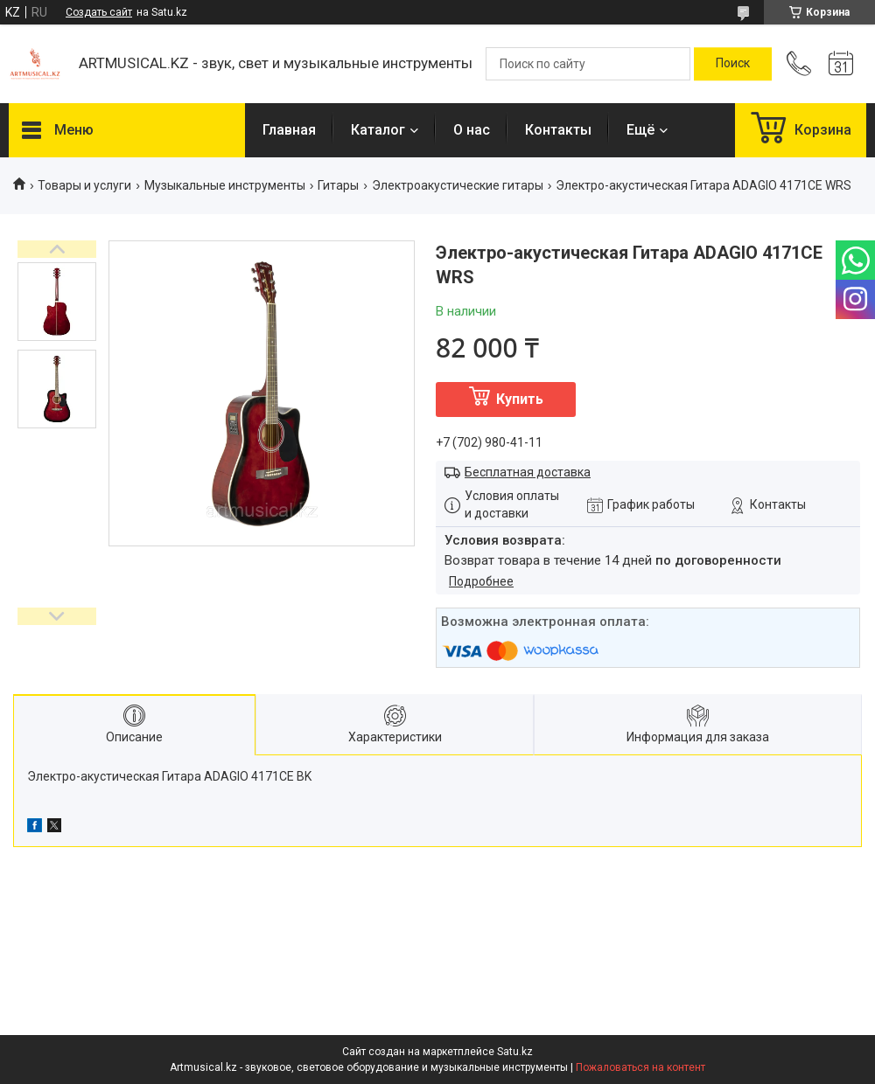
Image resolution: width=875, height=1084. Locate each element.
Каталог (378, 130)
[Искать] (733, 63)
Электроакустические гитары (457, 185)
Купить (519, 399)
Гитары (338, 185)
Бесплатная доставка (528, 472)
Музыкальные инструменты (224, 185)
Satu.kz (515, 1052)
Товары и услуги (84, 185)
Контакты (558, 130)
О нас (471, 130)
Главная (289, 130)
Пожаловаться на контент (640, 1067)
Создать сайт (99, 12)
